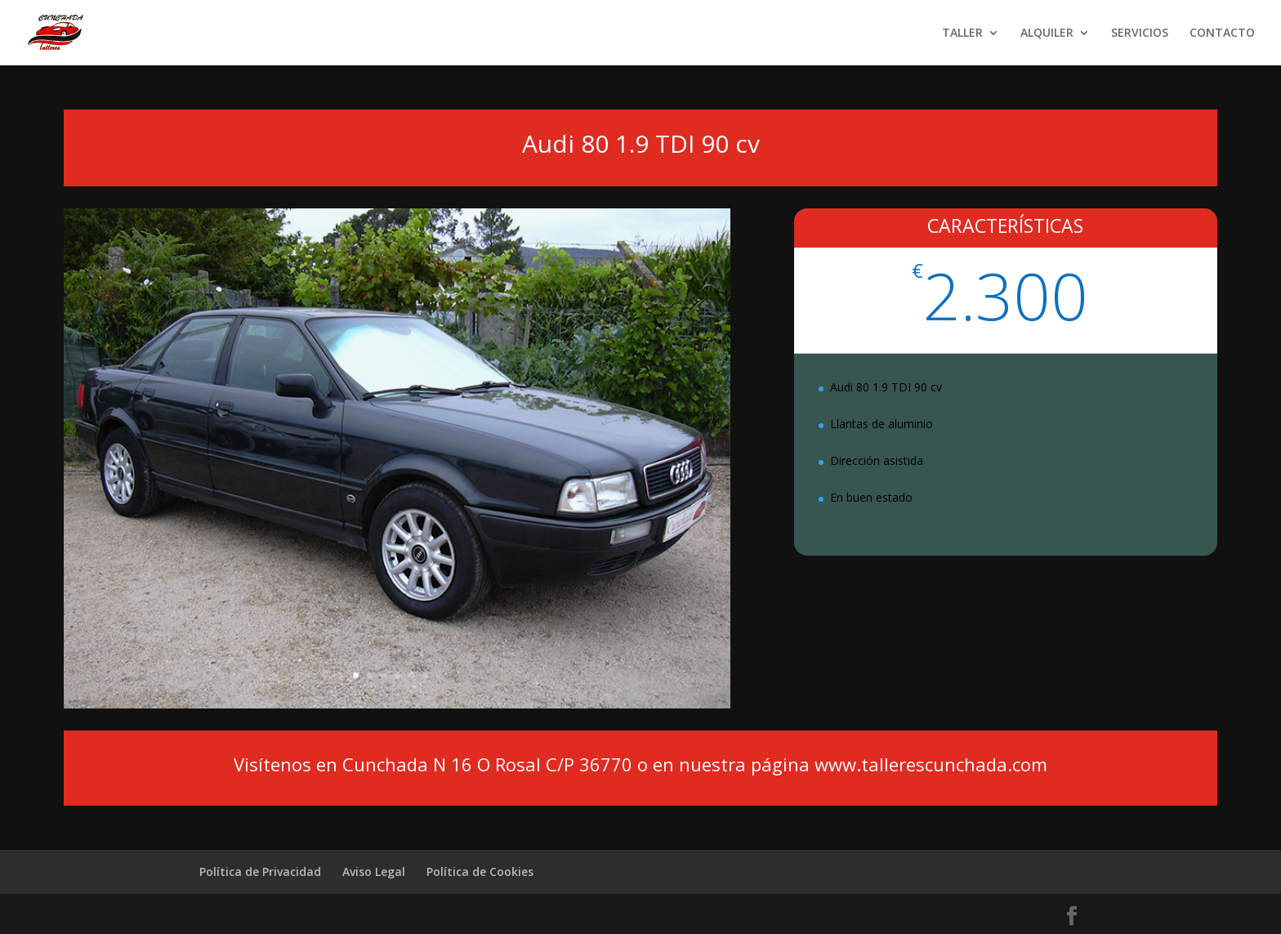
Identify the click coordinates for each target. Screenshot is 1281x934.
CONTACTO (1222, 33)
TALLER (962, 33)
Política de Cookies (479, 871)
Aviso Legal (373, 871)
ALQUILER (1046, 33)
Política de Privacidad (260, 871)
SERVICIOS (1139, 33)
